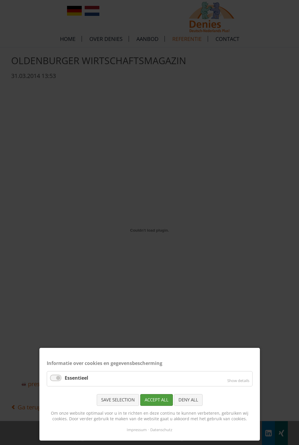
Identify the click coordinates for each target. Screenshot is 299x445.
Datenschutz (161, 429)
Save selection (118, 400)
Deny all (188, 400)
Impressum (137, 429)
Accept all (156, 400)
